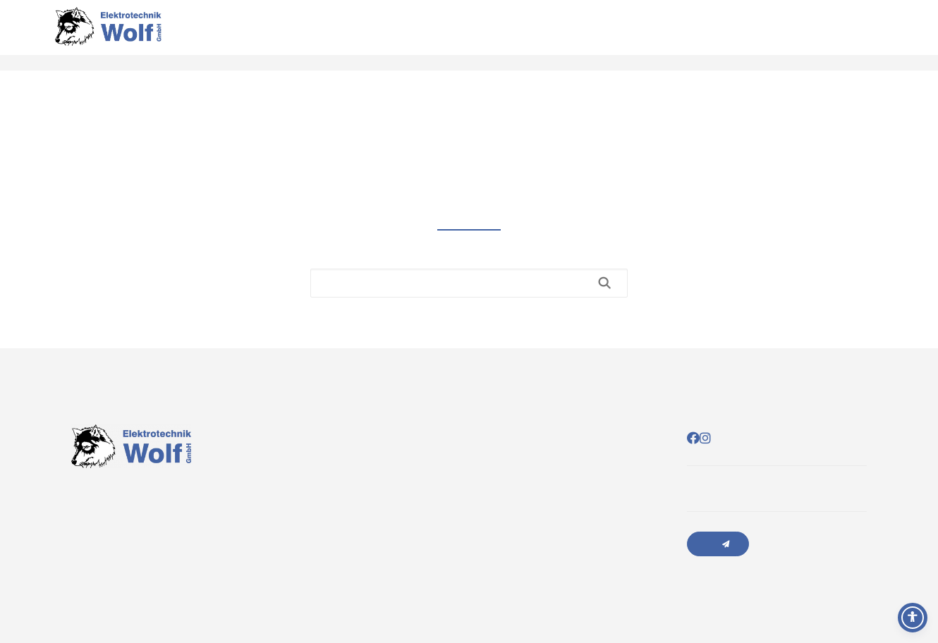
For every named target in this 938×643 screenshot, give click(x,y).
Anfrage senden (718, 544)
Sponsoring (889, 35)
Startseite (793, 35)
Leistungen (817, 35)
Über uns (842, 35)
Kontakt (865, 35)
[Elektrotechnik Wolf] (108, 35)
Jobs (912, 35)
